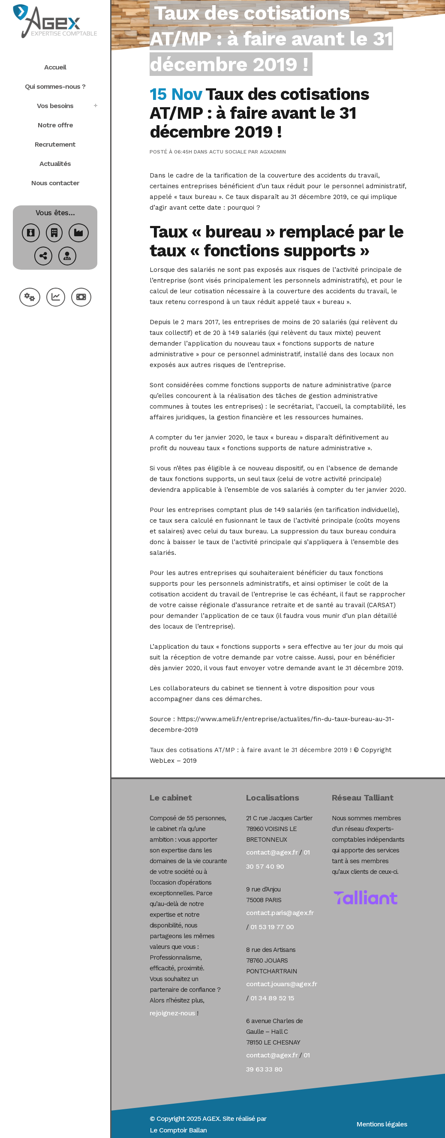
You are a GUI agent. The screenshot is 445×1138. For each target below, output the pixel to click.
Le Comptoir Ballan (178, 1130)
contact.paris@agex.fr (279, 913)
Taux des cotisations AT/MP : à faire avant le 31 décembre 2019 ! (252, 750)
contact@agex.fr (272, 852)
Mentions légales (381, 1124)
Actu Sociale (228, 152)
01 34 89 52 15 (272, 998)
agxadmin (273, 152)
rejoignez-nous (172, 1013)
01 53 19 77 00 (272, 927)
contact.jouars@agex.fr (281, 984)
